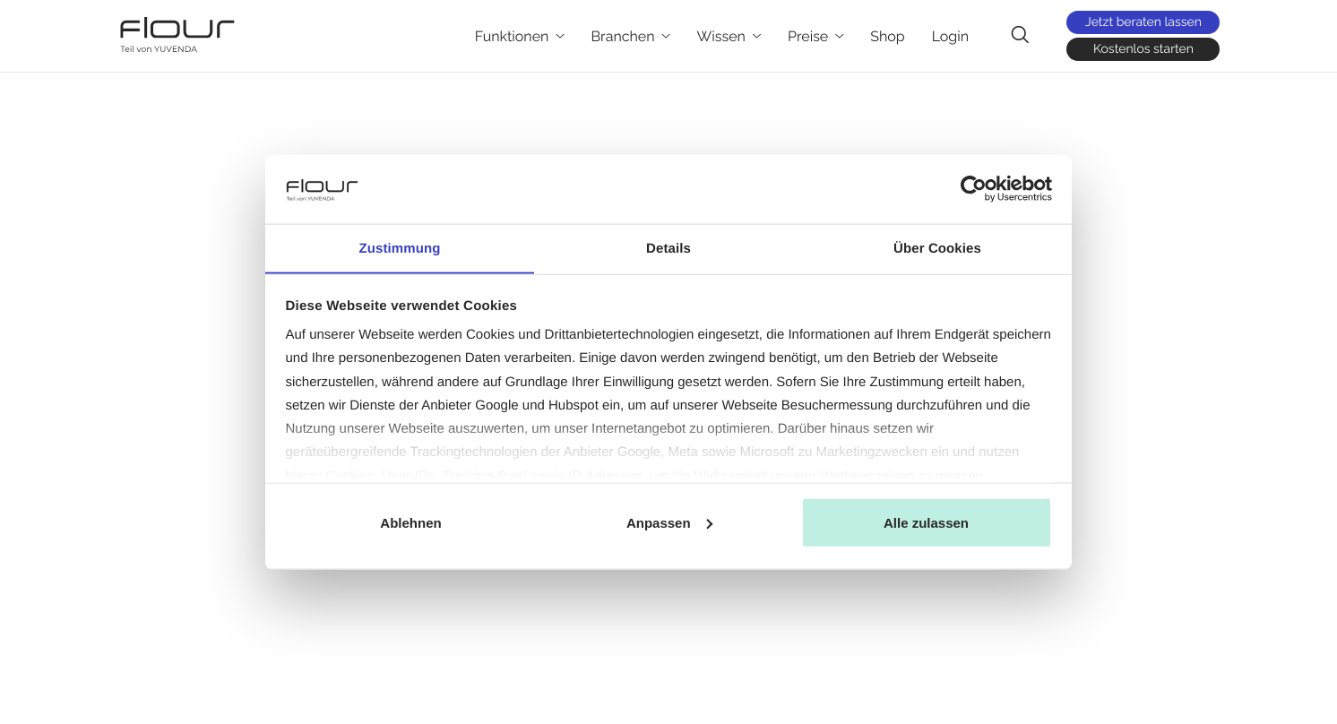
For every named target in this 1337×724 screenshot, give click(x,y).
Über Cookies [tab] (937, 247)
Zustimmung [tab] (400, 247)
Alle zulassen (926, 522)
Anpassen (669, 522)
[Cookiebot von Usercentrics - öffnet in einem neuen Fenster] (973, 189)
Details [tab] (668, 247)
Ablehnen (410, 522)
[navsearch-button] (1020, 35)
